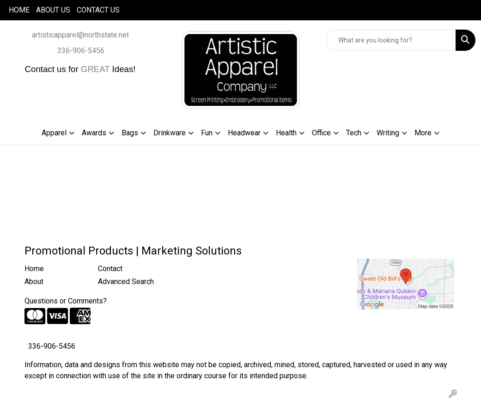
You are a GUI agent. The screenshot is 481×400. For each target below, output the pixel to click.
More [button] (423, 132)
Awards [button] (94, 132)
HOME (19, 10)
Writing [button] (388, 132)
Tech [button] (353, 132)
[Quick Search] (391, 40)
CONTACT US (98, 10)
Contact (110, 268)
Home (34, 268)
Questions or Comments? (65, 301)
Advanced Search (126, 281)
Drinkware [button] (169, 132)
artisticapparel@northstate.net (80, 34)
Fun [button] (207, 132)
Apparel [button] (54, 132)
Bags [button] (130, 132)
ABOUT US (53, 10)
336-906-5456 (80, 50)
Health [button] (286, 132)
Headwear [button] (244, 132)
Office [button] (321, 132)
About (33, 281)
